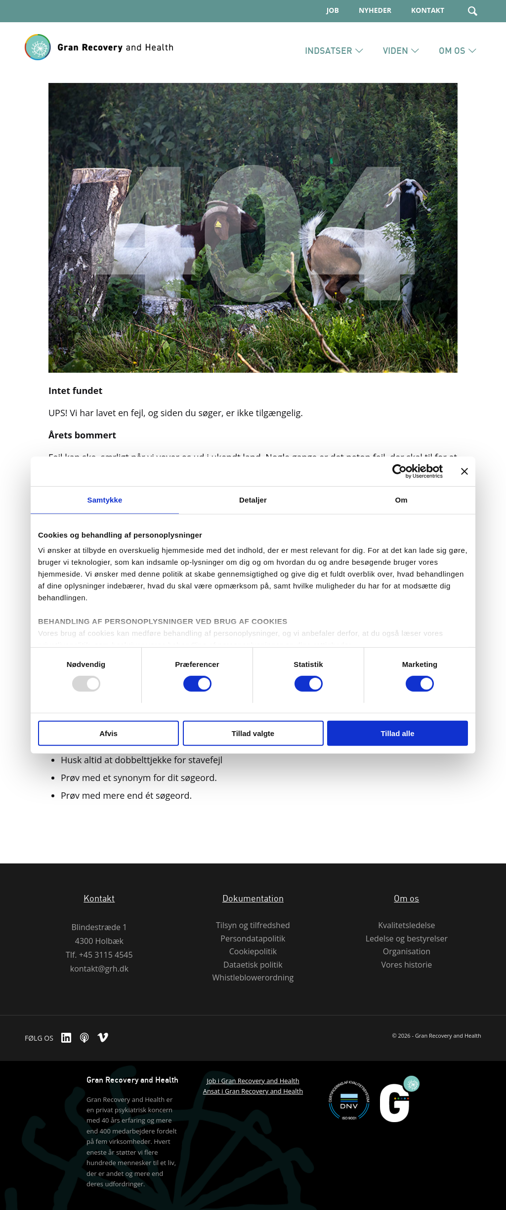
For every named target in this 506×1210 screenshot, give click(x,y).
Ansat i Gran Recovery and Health (253, 1091)
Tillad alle (397, 733)
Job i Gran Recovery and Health (253, 1080)
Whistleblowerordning (253, 978)
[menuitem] (323, 10)
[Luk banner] (464, 471)
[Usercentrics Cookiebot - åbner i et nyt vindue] (399, 471)
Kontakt (427, 10)
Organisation (406, 951)
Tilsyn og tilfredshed (253, 925)
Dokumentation (253, 898)
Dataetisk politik (253, 965)
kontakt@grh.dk (99, 968)
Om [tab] (401, 499)
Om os (406, 898)
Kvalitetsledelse (406, 925)
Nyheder (375, 10)
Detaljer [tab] (253, 499)
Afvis (108, 733)
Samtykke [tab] (105, 499)
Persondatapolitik (252, 939)
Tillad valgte (253, 733)
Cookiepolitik (253, 951)
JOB (333, 10)
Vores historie (406, 965)
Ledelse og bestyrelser (407, 939)
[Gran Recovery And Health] (99, 63)
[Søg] (472, 11)
